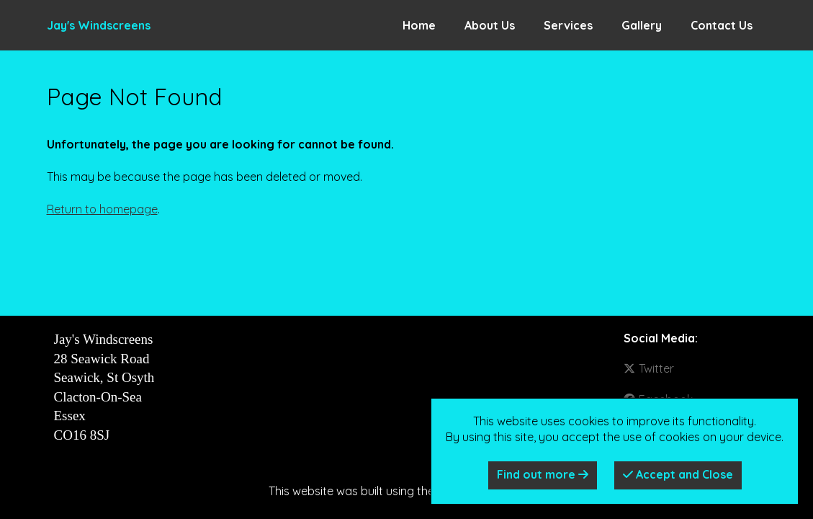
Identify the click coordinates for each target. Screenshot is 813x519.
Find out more (542, 474)
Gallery (641, 25)
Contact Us (722, 25)
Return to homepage (102, 209)
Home (419, 25)
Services (568, 25)
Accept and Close (678, 474)
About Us (489, 25)
